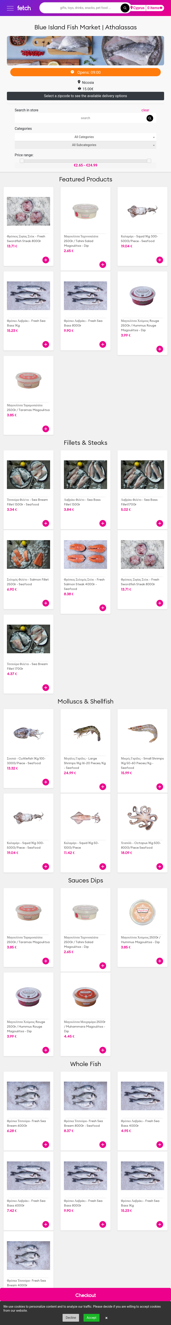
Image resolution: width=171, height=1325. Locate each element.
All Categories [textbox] (84, 137)
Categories (23, 128)
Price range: (24, 155)
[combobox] (85, 137)
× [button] (106, 1318)
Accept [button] (91, 1317)
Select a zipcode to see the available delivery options (85, 96)
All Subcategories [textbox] (84, 145)
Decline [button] (71, 1317)
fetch (24, 8)
